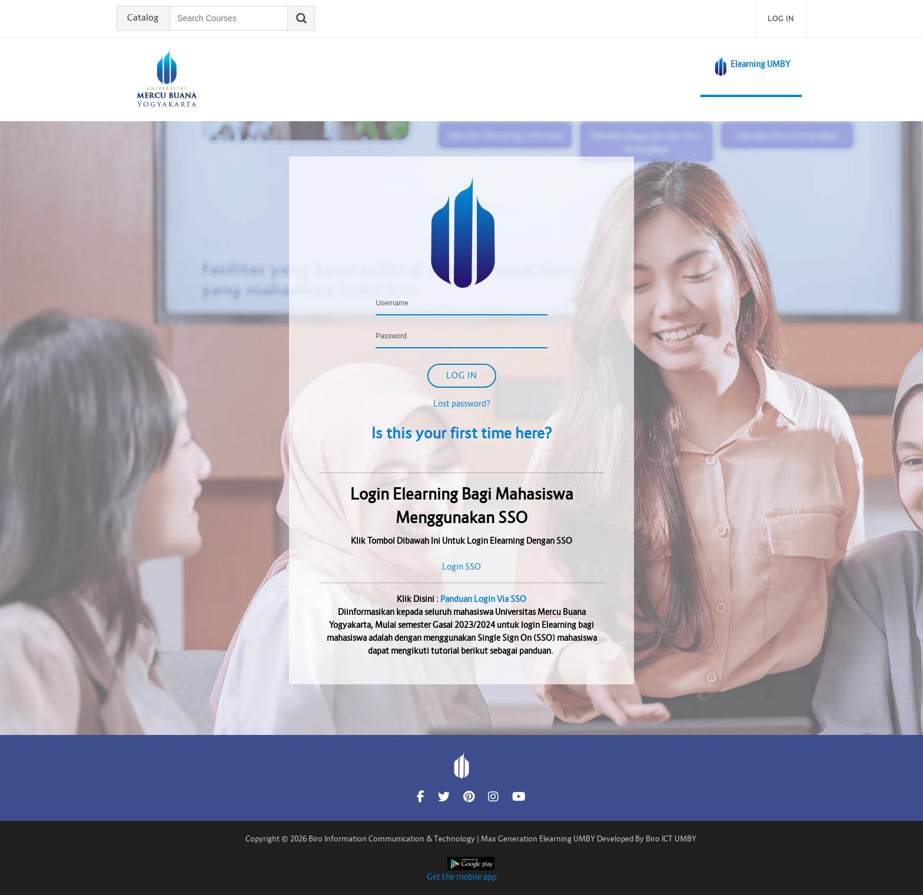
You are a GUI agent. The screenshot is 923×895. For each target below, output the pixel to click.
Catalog (144, 18)
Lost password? (461, 403)
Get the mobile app (462, 876)
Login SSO (461, 566)
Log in (781, 18)
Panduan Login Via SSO (483, 599)
